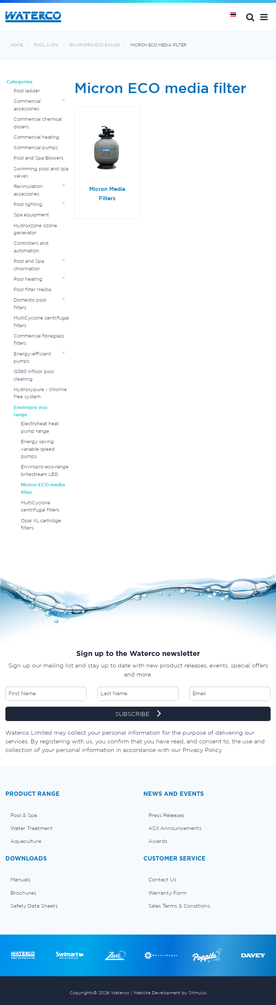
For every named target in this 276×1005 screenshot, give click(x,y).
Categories (19, 81)
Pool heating (28, 279)
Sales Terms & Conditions (179, 906)
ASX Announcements (175, 828)
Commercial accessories (27, 104)
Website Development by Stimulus (170, 992)
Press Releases (166, 815)
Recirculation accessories (28, 190)
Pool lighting (28, 204)
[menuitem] (69, 815)
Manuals (20, 879)
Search (250, 17)
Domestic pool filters (30, 303)
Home (17, 45)
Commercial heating (36, 137)
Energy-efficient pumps (32, 357)
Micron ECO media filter (158, 45)
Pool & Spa (46, 45)
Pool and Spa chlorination (29, 264)
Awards (157, 841)
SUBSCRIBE (138, 714)
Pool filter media (32, 289)
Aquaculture (25, 841)
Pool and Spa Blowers (38, 158)
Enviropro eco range (94, 45)
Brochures (23, 893)
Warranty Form (167, 893)
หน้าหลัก (235, 17)
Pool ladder (27, 90)
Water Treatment (31, 828)
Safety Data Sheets (34, 906)
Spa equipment (31, 214)
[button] (264, 17)
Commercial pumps (36, 147)
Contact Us (162, 879)
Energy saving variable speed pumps (38, 449)
